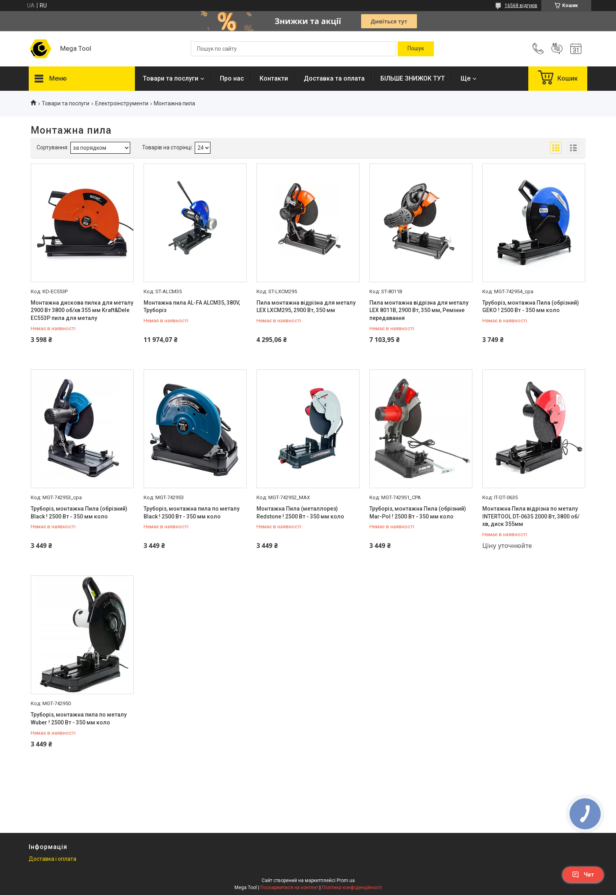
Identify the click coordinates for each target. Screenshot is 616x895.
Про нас (232, 78)
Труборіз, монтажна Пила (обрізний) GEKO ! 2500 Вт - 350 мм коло (530, 307)
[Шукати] (416, 48)
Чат (583, 874)
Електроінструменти (121, 103)
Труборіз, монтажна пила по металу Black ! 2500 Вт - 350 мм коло (192, 512)
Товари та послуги (170, 78)
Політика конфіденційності (352, 887)
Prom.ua (346, 880)
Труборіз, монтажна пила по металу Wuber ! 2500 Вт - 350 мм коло (79, 718)
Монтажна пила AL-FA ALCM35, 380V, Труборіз (192, 307)
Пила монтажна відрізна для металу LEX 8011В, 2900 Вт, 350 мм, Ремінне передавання (418, 310)
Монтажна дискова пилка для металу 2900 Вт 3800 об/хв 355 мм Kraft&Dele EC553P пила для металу (82, 310)
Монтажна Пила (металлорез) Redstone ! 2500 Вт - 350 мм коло (300, 512)
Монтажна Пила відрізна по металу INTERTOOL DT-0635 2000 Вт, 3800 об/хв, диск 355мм (530, 516)
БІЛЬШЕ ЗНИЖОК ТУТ (412, 78)
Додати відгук (557, 49)
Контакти (274, 78)
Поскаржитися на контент (289, 887)
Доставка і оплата (52, 859)
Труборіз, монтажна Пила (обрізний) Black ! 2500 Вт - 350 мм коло (79, 512)
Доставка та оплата (334, 78)
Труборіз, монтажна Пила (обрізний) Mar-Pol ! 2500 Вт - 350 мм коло (417, 512)
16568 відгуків (521, 5)
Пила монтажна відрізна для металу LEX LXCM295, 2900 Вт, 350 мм (306, 307)
